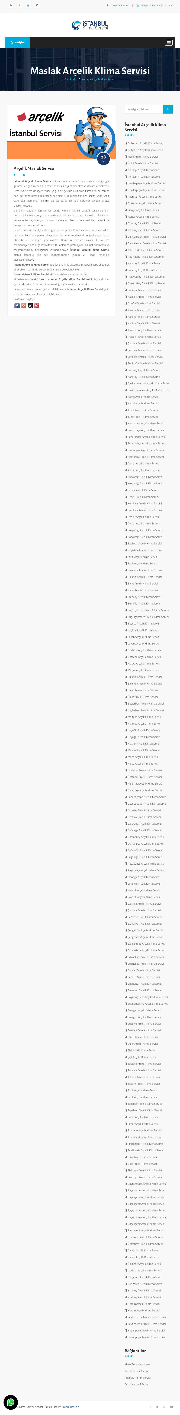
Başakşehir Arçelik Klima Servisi (146, 1197)
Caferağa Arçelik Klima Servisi (144, 823)
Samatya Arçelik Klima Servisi (144, 917)
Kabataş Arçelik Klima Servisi (144, 263)
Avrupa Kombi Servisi (137, 1384)
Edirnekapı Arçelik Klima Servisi (145, 957)
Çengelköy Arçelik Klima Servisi (145, 930)
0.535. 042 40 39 (117, 5)
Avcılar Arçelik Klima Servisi (143, 463)
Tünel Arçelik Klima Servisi (142, 410)
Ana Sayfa (70, 79)
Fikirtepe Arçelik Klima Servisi (144, 1170)
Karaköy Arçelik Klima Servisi (144, 370)
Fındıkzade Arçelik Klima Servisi (145, 1144)
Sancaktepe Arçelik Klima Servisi (146, 943)
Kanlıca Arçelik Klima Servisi (143, 317)
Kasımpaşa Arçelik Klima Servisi (146, 423)
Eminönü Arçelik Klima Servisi (144, 983)
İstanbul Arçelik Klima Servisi (98, 79)
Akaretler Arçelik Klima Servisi (144, 196)
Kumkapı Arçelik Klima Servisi (144, 503)
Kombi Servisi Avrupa (137, 1371)
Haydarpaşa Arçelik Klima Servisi (146, 183)
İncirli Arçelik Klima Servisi (142, 156)
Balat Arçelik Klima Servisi (142, 583)
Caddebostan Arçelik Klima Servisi (147, 797)
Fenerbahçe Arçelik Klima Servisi (146, 437)
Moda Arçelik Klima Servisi (142, 757)
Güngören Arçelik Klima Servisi (145, 1277)
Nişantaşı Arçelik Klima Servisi (145, 783)
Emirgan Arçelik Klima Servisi (144, 1010)
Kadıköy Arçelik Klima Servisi (144, 290)
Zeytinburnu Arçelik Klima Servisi (146, 1317)
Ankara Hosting (70, 1407)
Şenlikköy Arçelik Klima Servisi (145, 357)
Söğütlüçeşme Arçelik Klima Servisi (147, 997)
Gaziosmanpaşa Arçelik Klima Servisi (148, 383)
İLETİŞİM (17, 42)
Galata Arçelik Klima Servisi (143, 1250)
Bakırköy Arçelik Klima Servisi (144, 570)
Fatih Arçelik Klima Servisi (142, 557)
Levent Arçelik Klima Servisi (143, 637)
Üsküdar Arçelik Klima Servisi (144, 1264)
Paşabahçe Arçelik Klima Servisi (145, 863)
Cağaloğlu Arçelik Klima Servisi (145, 850)
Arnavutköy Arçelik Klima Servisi (146, 277)
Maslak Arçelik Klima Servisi (143, 743)
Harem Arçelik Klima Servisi (143, 1304)
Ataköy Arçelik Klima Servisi (143, 303)
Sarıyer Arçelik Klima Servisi (143, 970)
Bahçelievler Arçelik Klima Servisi (146, 236)
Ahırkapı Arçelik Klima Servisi (144, 170)
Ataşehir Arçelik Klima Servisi (144, 330)
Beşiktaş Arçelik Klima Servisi (144, 543)
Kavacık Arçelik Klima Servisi (143, 890)
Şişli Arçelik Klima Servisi (141, 1050)
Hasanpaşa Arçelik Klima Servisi (146, 1330)
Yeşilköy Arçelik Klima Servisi (144, 1290)
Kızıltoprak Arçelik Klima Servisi (145, 450)
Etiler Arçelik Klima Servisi (142, 1037)
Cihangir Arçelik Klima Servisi (144, 877)
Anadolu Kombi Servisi (138, 1378)
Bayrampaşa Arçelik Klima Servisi (146, 1184)
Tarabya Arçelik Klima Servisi (144, 1064)
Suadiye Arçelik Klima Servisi (144, 1023)
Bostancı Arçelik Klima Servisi (144, 770)
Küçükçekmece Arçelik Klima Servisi (148, 610)
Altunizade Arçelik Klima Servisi (145, 250)
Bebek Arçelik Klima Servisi (143, 490)
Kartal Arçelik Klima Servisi (143, 397)
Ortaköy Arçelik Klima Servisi (144, 810)
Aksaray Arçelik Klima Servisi (144, 223)
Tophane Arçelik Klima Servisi (144, 1130)
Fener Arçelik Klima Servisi (142, 1117)
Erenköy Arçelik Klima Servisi (144, 597)
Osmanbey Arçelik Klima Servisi (145, 837)
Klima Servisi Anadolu (137, 1364)
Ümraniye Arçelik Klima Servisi (145, 1237)
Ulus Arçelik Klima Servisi (142, 1157)
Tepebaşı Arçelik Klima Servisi (144, 1104)
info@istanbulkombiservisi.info (155, 5)
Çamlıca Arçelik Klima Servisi (144, 343)
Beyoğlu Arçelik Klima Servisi (144, 730)
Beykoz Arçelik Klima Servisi (143, 623)
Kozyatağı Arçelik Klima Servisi (145, 477)
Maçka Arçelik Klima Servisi (143, 663)
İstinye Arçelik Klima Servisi (143, 210)
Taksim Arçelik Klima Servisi (143, 1077)
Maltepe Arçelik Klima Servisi (144, 717)
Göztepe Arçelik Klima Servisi (144, 650)
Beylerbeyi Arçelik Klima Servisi (145, 703)
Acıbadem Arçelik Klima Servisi (145, 143)
